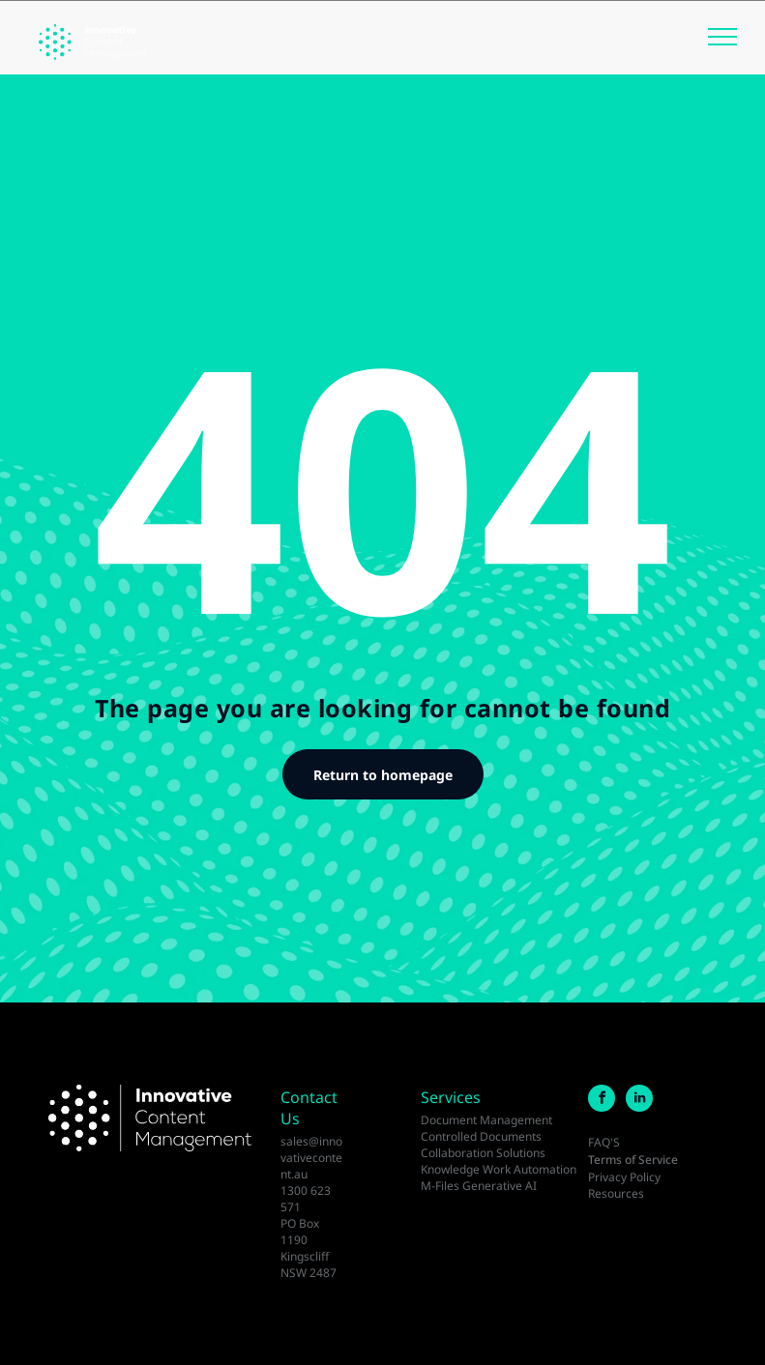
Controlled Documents (481, 1136)
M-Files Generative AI (479, 1185)
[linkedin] (639, 1101)
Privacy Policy (624, 1177)
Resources (616, 1193)
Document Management (486, 1120)
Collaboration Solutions (483, 1153)
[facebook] (601, 1101)
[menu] (722, 37)
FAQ (599, 1142)
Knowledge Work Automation (498, 1169)
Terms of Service (633, 1159)
